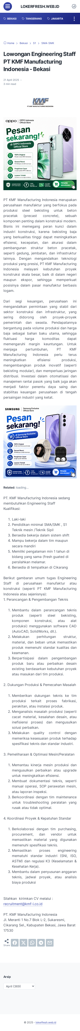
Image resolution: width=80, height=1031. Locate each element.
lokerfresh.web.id (40, 6)
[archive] (19, 986)
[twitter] (23, 943)
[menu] (7, 6)
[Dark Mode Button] (74, 6)
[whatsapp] (32, 943)
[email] (50, 943)
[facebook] (15, 943)
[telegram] (41, 943)
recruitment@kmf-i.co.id (22, 904)
